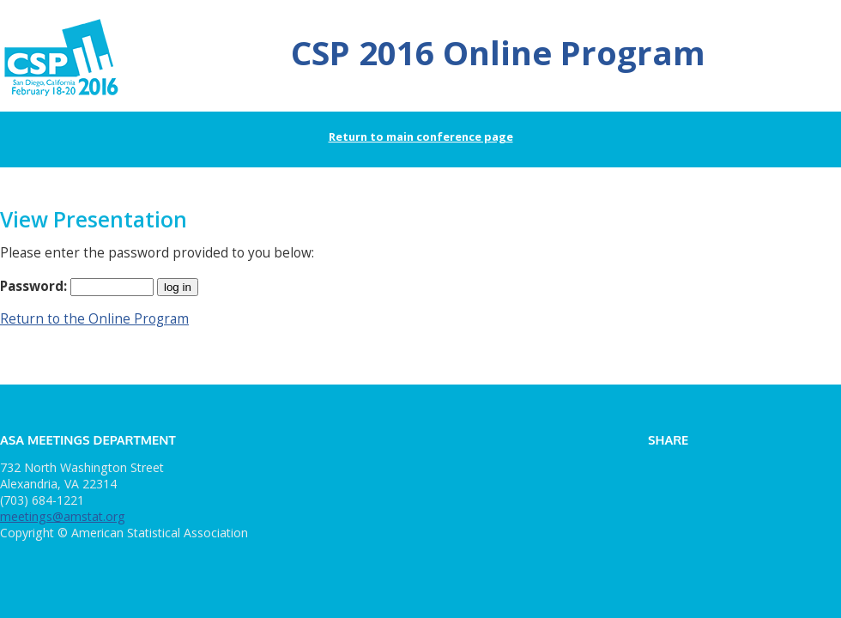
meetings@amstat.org (62, 516)
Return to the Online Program (94, 319)
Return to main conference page (421, 136)
